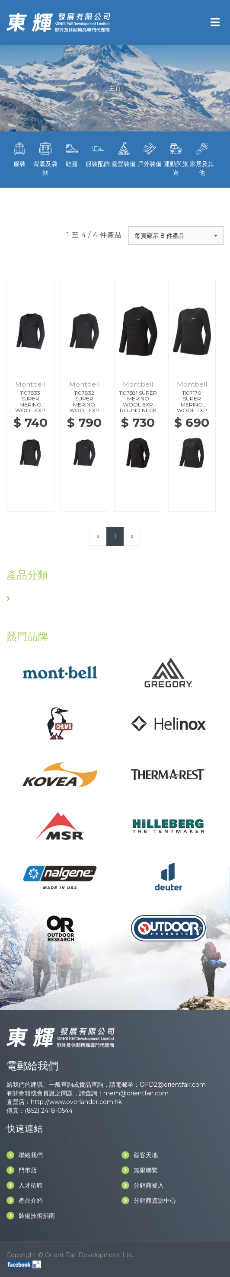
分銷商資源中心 (148, 1200)
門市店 (21, 1170)
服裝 (19, 154)
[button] (176, 235)
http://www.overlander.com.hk (76, 1102)
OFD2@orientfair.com (173, 1084)
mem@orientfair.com (136, 1093)
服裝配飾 (98, 154)
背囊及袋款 (45, 158)
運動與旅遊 (175, 158)
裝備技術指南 (30, 1215)
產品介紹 (24, 1200)
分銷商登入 (142, 1185)
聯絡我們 (24, 1155)
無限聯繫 (139, 1170)
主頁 (115, 88)
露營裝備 (124, 154)
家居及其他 (202, 158)
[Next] (132, 536)
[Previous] (98, 536)
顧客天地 (139, 1155)
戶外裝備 (150, 154)
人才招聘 (24, 1185)
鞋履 (71, 154)
